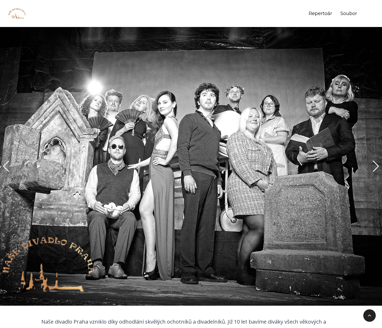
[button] (6, 166)
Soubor (348, 13)
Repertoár (320, 13)
